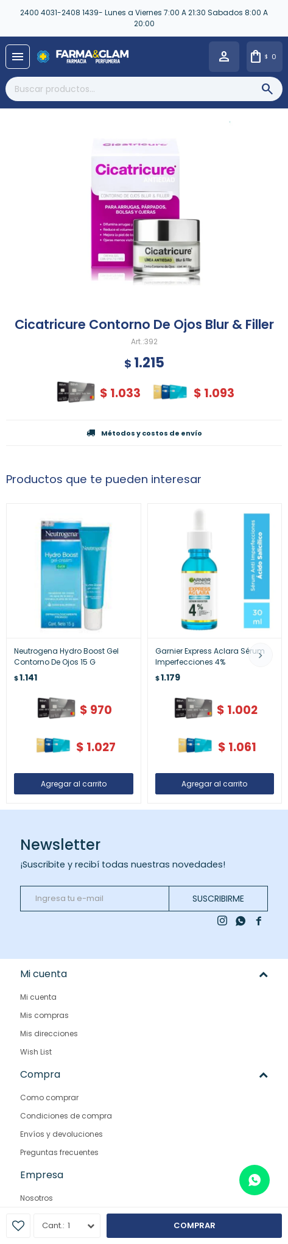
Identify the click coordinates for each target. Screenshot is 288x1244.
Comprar (195, 1225)
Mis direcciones (49, 1033)
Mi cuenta (38, 997)
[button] (260, 655)
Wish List (36, 1052)
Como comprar (49, 1097)
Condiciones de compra (66, 1116)
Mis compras (44, 1015)
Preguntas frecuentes (59, 1152)
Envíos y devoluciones (61, 1134)
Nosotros (36, 1197)
